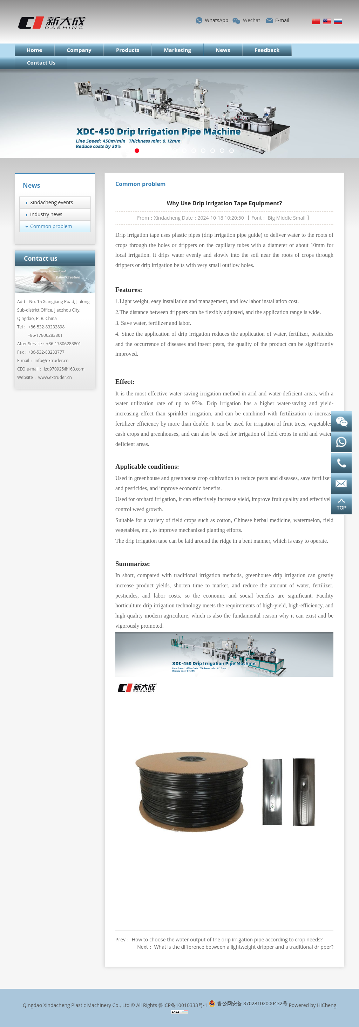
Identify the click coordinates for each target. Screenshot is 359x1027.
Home (34, 49)
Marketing (177, 49)
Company (79, 49)
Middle (284, 217)
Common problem (51, 226)
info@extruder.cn (51, 361)
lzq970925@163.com (64, 369)
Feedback (267, 49)
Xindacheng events (51, 202)
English (327, 21)
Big (271, 217)
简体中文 (316, 21)
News (223, 49)
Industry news (46, 214)
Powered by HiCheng (312, 1005)
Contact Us (41, 62)
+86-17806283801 (45, 335)
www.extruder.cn (55, 377)
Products (128, 49)
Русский (338, 21)
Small (299, 217)
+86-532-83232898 (46, 327)
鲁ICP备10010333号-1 (183, 1005)
